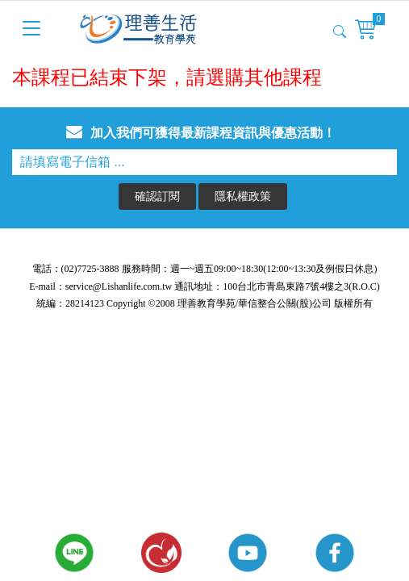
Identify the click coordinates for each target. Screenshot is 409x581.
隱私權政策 (243, 196)
